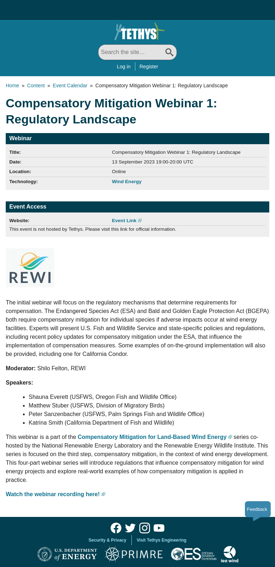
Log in (123, 66)
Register (149, 66)
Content (36, 85)
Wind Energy (126, 181)
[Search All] (137, 52)
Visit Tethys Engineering (162, 540)
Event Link (124, 220)
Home (12, 85)
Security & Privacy (107, 540)
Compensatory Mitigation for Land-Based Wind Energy (152, 437)
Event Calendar (70, 85)
